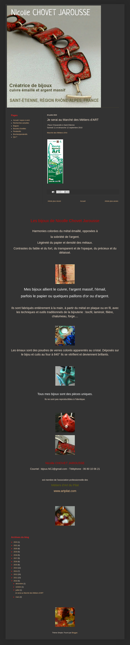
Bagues (16, 126)
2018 (16, 555)
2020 (16, 549)
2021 (16, 545)
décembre (20, 584)
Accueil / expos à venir (21, 120)
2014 (16, 568)
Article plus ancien (111, 201)
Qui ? (15, 137)
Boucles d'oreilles (19, 129)
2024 (16, 542)
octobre (19, 587)
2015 (16, 565)
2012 (16, 574)
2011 (16, 578)
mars (18, 597)
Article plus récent (54, 201)
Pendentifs (17, 131)
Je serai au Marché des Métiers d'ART (29, 593)
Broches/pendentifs (20, 134)
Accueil (83, 201)
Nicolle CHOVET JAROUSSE (50, 13)
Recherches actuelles (21, 123)
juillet (18, 590)
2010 (16, 581)
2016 (16, 562)
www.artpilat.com (65, 491)
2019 (16, 552)
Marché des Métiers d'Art (57, 133)
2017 (16, 558)
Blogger (74, 633)
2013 (16, 571)
